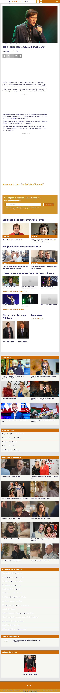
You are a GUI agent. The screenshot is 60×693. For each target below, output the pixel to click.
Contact (29, 685)
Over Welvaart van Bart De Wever (10, 450)
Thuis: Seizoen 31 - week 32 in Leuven (11, 560)
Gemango (34, 691)
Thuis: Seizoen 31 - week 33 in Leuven (40, 518)
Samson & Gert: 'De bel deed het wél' (22, 184)
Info (24, 690)
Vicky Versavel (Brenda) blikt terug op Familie (14, 597)
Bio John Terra (8, 342)
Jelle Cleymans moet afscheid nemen (12, 593)
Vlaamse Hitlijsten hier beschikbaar (11, 438)
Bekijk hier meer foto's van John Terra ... (14, 291)
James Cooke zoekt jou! (8, 609)
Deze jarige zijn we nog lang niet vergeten (13, 577)
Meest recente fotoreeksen (11, 457)
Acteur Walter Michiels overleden (11, 625)
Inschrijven (49, 205)
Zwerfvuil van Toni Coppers (9, 442)
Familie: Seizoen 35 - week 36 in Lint (11, 539)
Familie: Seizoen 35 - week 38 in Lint (11, 476)
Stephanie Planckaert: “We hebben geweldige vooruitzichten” (18, 613)
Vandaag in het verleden (10, 637)
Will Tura (40, 319)
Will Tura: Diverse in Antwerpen (49, 304)
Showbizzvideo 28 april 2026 (9, 398)
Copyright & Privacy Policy (33, 690)
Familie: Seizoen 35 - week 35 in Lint (40, 560)
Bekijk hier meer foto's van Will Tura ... (13, 309)
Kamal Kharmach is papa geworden (11, 585)
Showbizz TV (6, 357)
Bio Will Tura (22, 342)
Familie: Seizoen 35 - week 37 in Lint (11, 518)
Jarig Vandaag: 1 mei (9, 652)
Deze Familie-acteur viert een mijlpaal (12, 601)
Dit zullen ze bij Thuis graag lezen (11, 589)
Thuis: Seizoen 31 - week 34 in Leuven (40, 498)
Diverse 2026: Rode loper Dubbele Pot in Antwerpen (15, 498)
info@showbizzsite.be (47, 690)
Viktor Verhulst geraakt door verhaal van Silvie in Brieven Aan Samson (20, 617)
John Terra (34, 319)
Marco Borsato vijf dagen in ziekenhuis (12, 581)
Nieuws (6, 236)
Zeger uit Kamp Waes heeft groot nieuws (12, 621)
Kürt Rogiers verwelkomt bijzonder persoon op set (15, 605)
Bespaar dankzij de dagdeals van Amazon (13, 433)
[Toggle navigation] (57, 1)
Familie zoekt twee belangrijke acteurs (12, 573)
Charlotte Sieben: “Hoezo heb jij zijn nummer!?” (14, 629)
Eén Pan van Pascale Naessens (10, 446)
